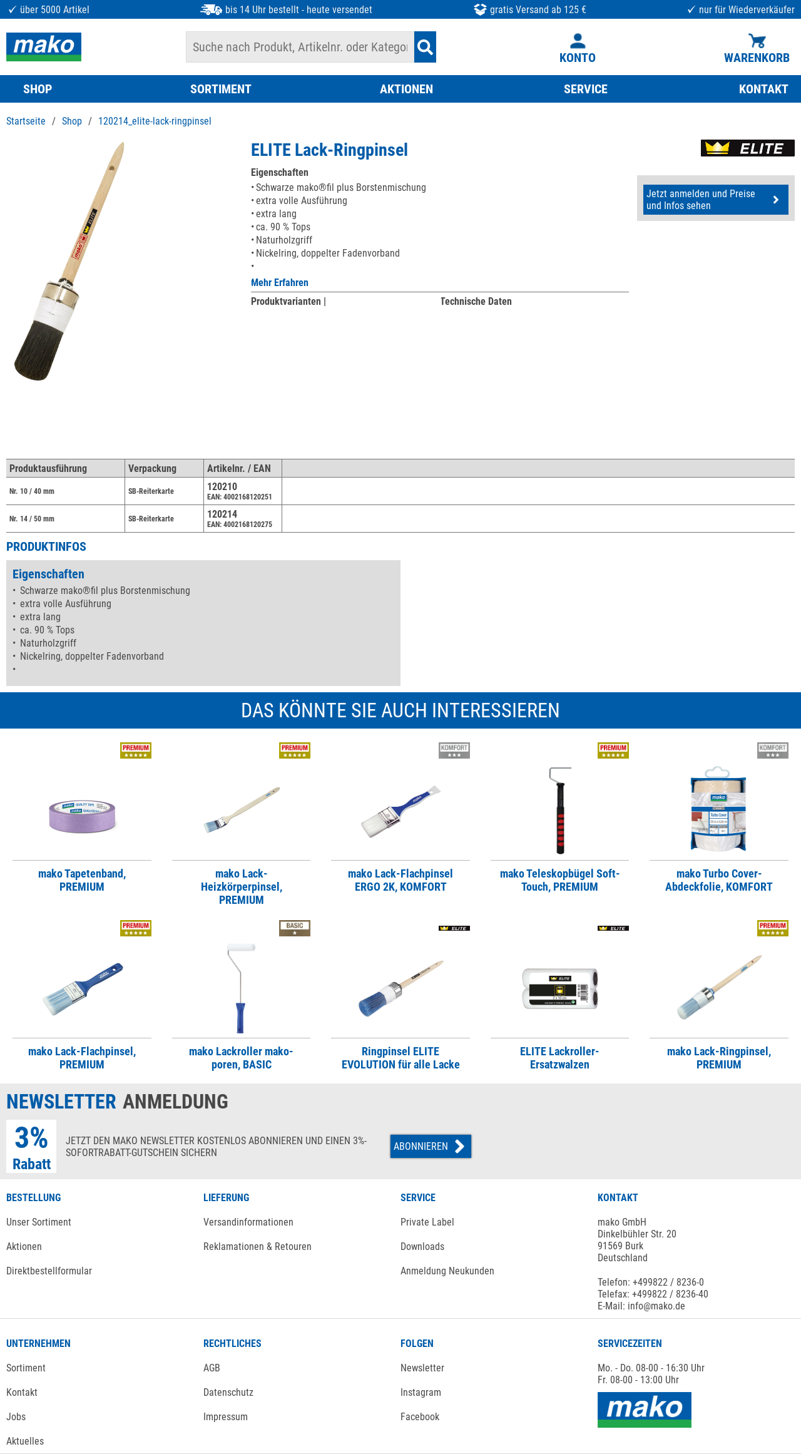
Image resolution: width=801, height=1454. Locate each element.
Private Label (427, 1222)
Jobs (16, 1417)
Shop (72, 121)
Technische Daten (476, 301)
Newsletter (422, 1368)
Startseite (26, 121)
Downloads (422, 1246)
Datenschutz (228, 1392)
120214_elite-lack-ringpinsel (155, 121)
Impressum (225, 1417)
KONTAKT (763, 88)
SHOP (37, 88)
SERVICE (586, 88)
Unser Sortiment (38, 1222)
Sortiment (26, 1368)
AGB (211, 1368)
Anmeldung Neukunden (447, 1271)
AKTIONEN (406, 88)
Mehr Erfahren (280, 283)
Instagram (420, 1392)
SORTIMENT (221, 88)
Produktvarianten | (288, 301)
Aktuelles (25, 1441)
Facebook (419, 1417)
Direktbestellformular (49, 1271)
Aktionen (24, 1246)
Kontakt (22, 1392)
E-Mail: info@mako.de (641, 1306)
